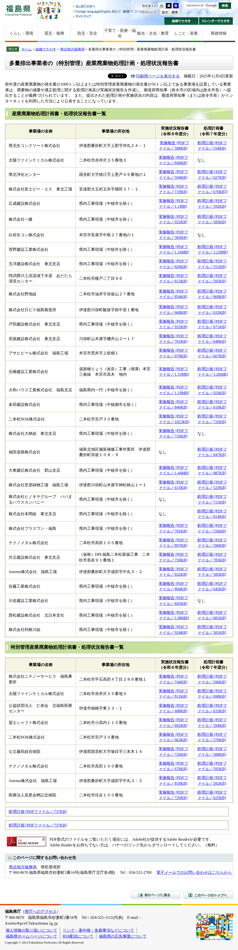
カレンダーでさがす (216, 21)
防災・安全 (87, 33)
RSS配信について (78, 936)
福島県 (18, 10)
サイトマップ (110, 16)
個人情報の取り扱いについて (31, 930)
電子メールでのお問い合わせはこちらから (194, 872)
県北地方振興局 (72, 49)
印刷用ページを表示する (158, 76)
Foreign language (110, 11)
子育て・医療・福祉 (120, 33)
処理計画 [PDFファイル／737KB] (38, 812)
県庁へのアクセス (41, 911)
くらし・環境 (21, 33)
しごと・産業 (186, 33)
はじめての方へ (110, 6)
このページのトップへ (208, 895)
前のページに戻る (155, 895)
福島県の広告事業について (123, 936)
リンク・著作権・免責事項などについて (98, 930)
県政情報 (219, 33)
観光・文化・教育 (153, 33)
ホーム (26, 49)
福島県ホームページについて (31, 936)
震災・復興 (54, 33)
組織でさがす (181, 21)
